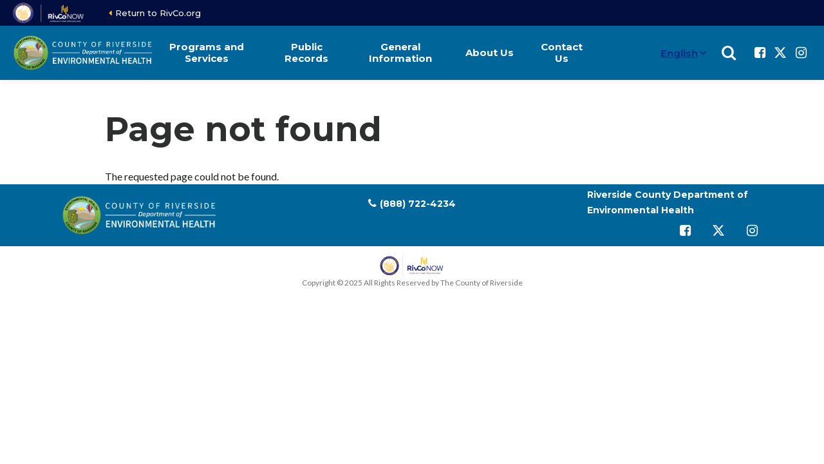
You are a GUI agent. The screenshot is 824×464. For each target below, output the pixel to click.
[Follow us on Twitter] (780, 53)
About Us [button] (489, 52)
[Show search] (728, 52)
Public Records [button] (306, 52)
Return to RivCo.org (158, 13)
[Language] (650, 53)
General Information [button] (400, 52)
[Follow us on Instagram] (801, 53)
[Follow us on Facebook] (759, 53)
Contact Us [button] (562, 52)
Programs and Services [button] (206, 52)
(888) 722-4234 (418, 203)
